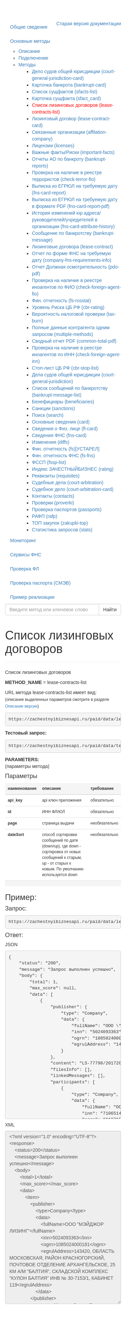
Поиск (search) (48, 415)
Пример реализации (32, 597)
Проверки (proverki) (53, 502)
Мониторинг (23, 540)
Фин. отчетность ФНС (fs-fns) (63, 455)
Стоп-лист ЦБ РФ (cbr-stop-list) (65, 368)
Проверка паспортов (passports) (66, 509)
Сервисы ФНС (25, 554)
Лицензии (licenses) (53, 145)
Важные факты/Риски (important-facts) (73, 152)
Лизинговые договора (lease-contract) (72, 246)
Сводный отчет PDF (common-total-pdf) (74, 341)
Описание (29, 51)
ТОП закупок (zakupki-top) (60, 523)
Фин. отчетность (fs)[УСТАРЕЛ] (65, 449)
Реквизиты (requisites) (56, 475)
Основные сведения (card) (61, 422)
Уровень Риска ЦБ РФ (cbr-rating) (68, 307)
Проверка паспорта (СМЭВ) (40, 583)
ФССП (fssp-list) (49, 462)
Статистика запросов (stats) (62, 529)
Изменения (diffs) (50, 442)
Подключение (33, 58)
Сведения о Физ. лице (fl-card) (65, 428)
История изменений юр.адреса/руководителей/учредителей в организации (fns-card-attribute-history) (73, 219)
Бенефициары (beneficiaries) (63, 401)
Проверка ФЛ (24, 568)
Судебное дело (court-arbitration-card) (72, 489)
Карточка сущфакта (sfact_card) (66, 98)
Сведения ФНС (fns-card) (59, 435)
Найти (110, 609)
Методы (27, 64)
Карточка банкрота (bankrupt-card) (69, 85)
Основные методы (30, 41)
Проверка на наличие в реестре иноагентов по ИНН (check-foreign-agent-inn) (76, 354)
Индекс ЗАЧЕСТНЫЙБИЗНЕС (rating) (73, 469)
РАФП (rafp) (44, 516)
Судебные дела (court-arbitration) (67, 482)
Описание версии (21, 706)
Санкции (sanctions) (53, 408)
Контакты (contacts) (53, 496)
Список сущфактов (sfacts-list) (64, 91)
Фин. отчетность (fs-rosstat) (61, 300)
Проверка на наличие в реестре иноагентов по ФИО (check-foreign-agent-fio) (76, 287)
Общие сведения (28, 27)
